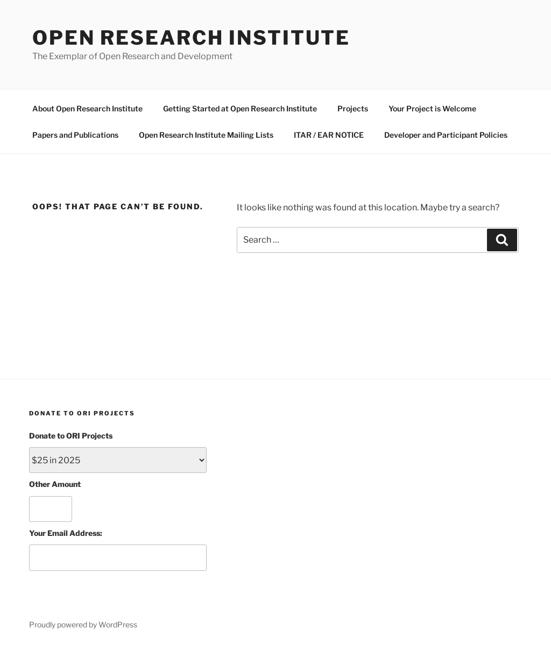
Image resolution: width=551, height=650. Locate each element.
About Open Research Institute (87, 108)
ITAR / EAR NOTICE (329, 134)
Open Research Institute (191, 38)
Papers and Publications (75, 134)
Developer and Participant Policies (445, 134)
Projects (352, 108)
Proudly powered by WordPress (83, 624)
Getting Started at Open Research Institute (240, 108)
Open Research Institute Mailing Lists (206, 134)
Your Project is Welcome (432, 108)
